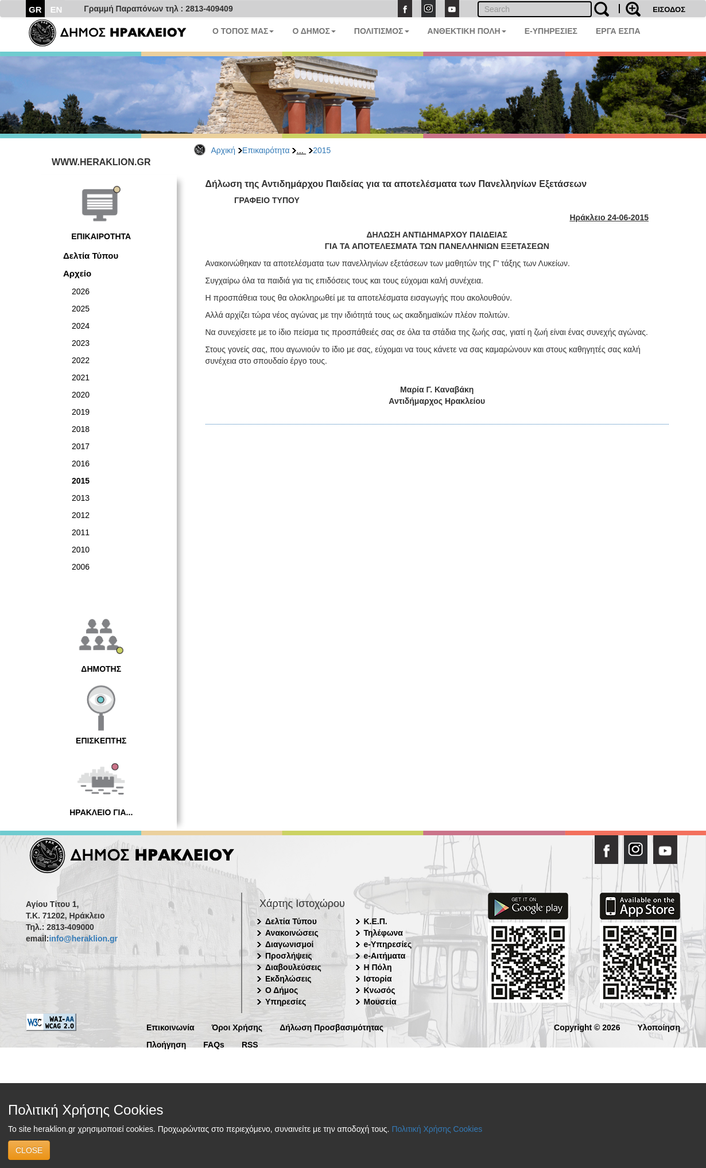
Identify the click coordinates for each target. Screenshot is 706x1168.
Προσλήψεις (288, 955)
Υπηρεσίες (285, 1001)
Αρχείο (77, 273)
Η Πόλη (378, 967)
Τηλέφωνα (383, 932)
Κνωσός (379, 990)
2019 (81, 411)
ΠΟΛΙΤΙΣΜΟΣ (381, 31)
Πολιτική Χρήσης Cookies (436, 1129)
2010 (81, 549)
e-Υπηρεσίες (388, 944)
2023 (81, 343)
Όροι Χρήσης (237, 1026)
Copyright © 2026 (587, 1026)
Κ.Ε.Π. (375, 921)
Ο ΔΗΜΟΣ (313, 31)
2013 (81, 498)
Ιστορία (378, 978)
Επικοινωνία (170, 1026)
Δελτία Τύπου (90, 255)
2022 (81, 360)
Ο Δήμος (281, 990)
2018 (81, 429)
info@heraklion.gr (83, 938)
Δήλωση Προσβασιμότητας (331, 1026)
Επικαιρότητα (265, 150)
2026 (81, 291)
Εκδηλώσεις (288, 978)
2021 (81, 377)
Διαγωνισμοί (289, 944)
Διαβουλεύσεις (293, 967)
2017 (81, 446)
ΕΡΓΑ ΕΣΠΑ (618, 31)
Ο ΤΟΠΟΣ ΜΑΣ (243, 31)
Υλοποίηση (658, 1026)
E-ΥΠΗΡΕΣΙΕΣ (551, 31)
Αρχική (223, 150)
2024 (81, 325)
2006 (81, 566)
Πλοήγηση (166, 1044)
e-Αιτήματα (385, 955)
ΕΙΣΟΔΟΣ (669, 9)
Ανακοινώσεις (292, 932)
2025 (81, 308)
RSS (250, 1044)
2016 (81, 463)
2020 (81, 394)
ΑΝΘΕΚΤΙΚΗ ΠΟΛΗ (467, 31)
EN (57, 9)
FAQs (213, 1044)
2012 (81, 515)
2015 (322, 150)
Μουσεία (380, 1001)
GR (35, 9)
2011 (81, 532)
